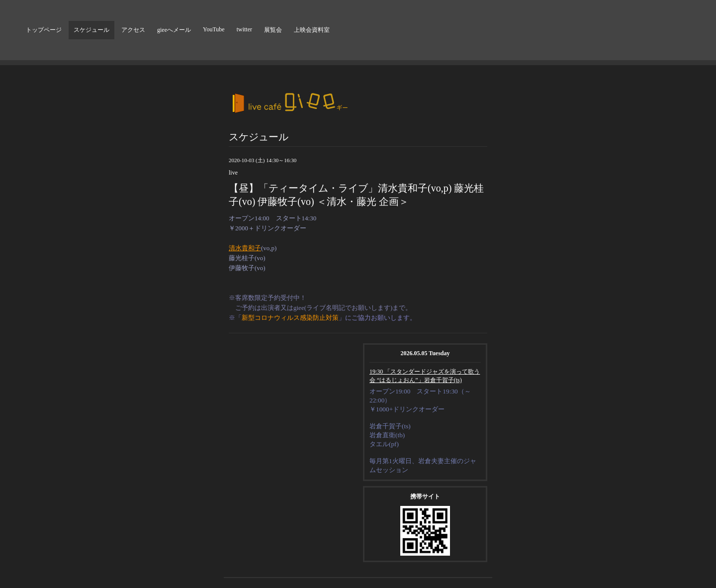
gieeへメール (174, 29)
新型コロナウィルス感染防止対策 (290, 317)
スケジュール (91, 29)
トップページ (44, 29)
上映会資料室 (312, 29)
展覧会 (273, 29)
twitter (244, 29)
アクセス (133, 29)
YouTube (214, 29)
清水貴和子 (245, 248)
